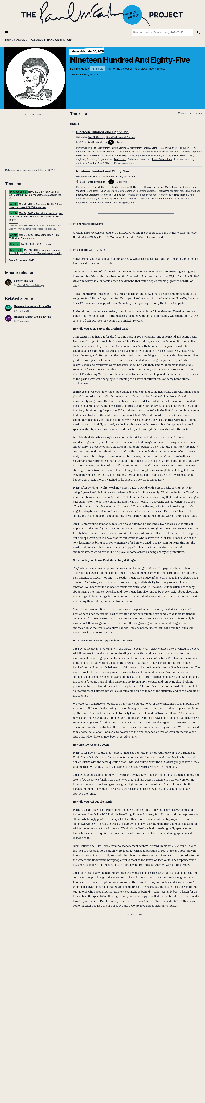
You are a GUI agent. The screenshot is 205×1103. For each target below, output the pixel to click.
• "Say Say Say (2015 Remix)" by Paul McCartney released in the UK (35, 194)
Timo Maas (80, 68)
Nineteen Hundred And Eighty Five (102, 132)
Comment (77, 1047)
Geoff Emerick (108, 151)
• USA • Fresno (36, 244)
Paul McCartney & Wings (30, 285)
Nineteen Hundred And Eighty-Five (32, 306)
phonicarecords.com (89, 223)
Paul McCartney (96, 137)
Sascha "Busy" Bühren (100, 163)
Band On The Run (23, 280)
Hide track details (190, 113)
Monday (163, 151)
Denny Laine (150, 147)
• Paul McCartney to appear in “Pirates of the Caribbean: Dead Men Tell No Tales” (36, 216)
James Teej (120, 155)
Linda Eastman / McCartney (120, 137)
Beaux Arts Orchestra (87, 155)
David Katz (120, 159)
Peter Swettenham (162, 159)
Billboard (82, 249)
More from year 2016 (21, 260)
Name (74, 1097)
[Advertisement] (35, 139)
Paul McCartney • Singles (150, 68)
